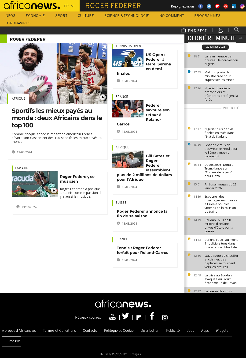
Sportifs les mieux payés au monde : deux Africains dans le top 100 (57, 118)
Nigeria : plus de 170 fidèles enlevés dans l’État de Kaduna (220, 132)
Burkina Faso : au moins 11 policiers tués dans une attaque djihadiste (221, 243)
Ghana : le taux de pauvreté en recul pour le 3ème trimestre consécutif (221, 150)
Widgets (222, 331)
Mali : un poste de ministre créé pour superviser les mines (219, 76)
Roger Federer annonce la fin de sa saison (142, 213)
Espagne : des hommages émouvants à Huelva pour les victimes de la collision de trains (221, 204)
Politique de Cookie (119, 331)
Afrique (18, 99)
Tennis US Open (128, 46)
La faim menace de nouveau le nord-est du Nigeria (221, 60)
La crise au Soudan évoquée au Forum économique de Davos (221, 279)
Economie (35, 16)
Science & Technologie (126, 16)
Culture (86, 16)
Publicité (173, 331)
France (122, 97)
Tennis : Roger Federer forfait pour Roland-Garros (142, 250)
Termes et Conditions (59, 331)
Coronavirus (18, 23)
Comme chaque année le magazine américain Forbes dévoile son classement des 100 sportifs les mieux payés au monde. (57, 138)
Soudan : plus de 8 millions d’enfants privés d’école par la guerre (219, 225)
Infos (10, 16)
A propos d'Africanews (19, 331)
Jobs (190, 331)
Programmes (207, 16)
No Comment (171, 16)
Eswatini (22, 168)
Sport (61, 16)
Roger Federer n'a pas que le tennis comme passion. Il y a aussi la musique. (80, 193)
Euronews (13, 341)
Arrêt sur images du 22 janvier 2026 (220, 186)
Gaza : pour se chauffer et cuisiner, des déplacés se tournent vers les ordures (221, 261)
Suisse (121, 203)
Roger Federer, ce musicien (77, 179)
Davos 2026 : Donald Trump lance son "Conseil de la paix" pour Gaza (219, 170)
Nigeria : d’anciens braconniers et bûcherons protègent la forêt (221, 93)
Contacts (90, 331)
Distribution (150, 331)
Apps (205, 331)
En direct (194, 31)
